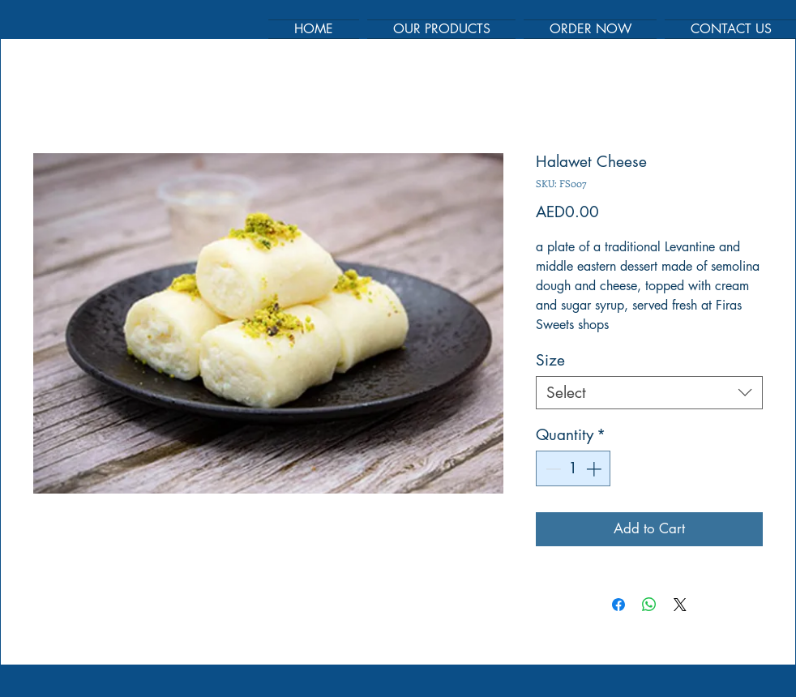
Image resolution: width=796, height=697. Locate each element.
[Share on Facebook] (618, 604)
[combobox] (649, 392)
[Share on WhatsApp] (649, 604)
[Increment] (595, 468)
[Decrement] (551, 468)
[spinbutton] (573, 468)
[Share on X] (680, 604)
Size (550, 360)
